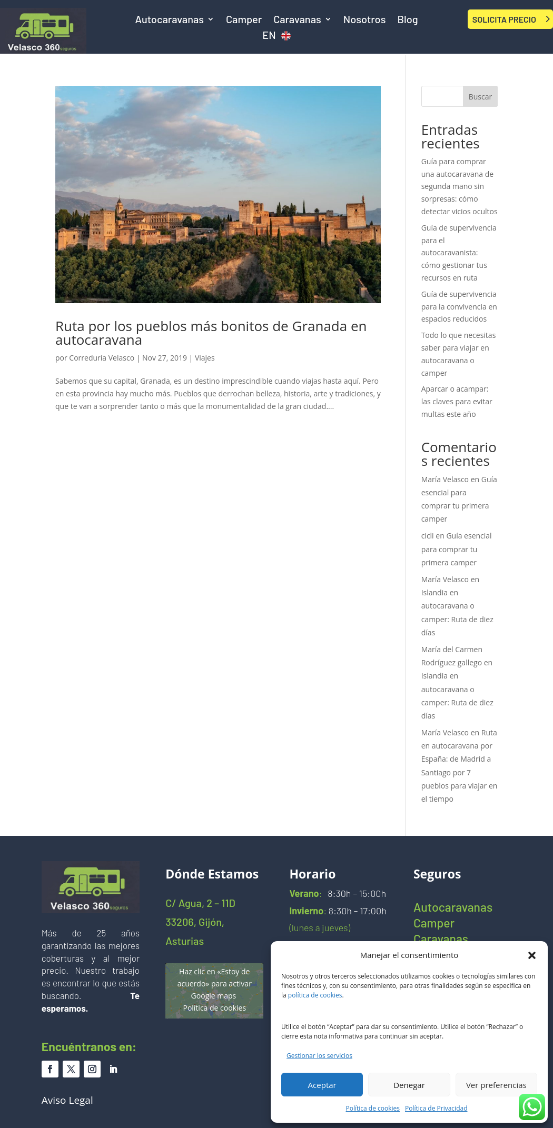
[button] (532, 955)
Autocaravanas (169, 20)
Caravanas (297, 20)
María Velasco (445, 479)
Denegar (409, 1085)
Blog (407, 20)
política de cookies (315, 995)
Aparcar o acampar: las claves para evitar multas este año (456, 401)
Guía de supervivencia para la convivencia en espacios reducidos (459, 306)
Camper (244, 20)
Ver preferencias (496, 1085)
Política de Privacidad (436, 1108)
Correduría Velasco (101, 358)
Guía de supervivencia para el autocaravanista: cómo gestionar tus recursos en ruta (459, 253)
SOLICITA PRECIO (504, 19)
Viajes (205, 358)
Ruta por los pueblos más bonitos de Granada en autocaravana (211, 332)
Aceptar (322, 1085)
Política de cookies (373, 1108)
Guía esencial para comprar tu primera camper (456, 549)
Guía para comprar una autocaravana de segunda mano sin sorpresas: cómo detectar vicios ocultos (459, 186)
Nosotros (364, 20)
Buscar (480, 97)
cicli (427, 536)
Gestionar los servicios (319, 1055)
